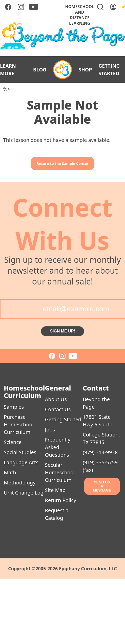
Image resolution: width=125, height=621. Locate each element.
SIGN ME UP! (62, 331)
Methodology (19, 482)
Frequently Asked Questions (57, 447)
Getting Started (63, 419)
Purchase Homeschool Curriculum (19, 424)
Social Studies (20, 452)
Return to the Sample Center (63, 163)
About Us (56, 399)
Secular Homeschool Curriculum (60, 472)
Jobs (50, 429)
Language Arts (21, 462)
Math (10, 472)
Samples (14, 406)
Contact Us (58, 409)
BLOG (39, 69)
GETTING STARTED (109, 69)
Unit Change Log (24, 492)
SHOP (85, 69)
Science (13, 442)
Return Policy (60, 500)
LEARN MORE (8, 69)
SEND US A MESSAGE (102, 486)
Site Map (55, 490)
